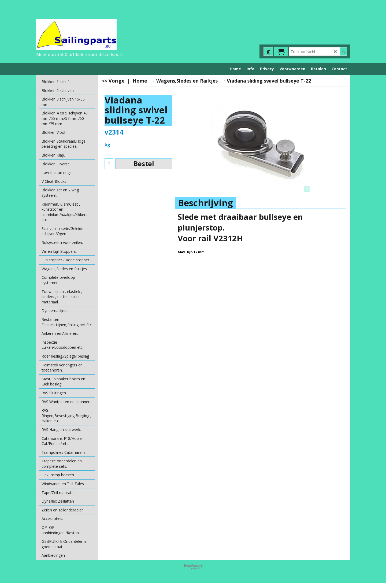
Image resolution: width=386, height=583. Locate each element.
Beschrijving (205, 203)
